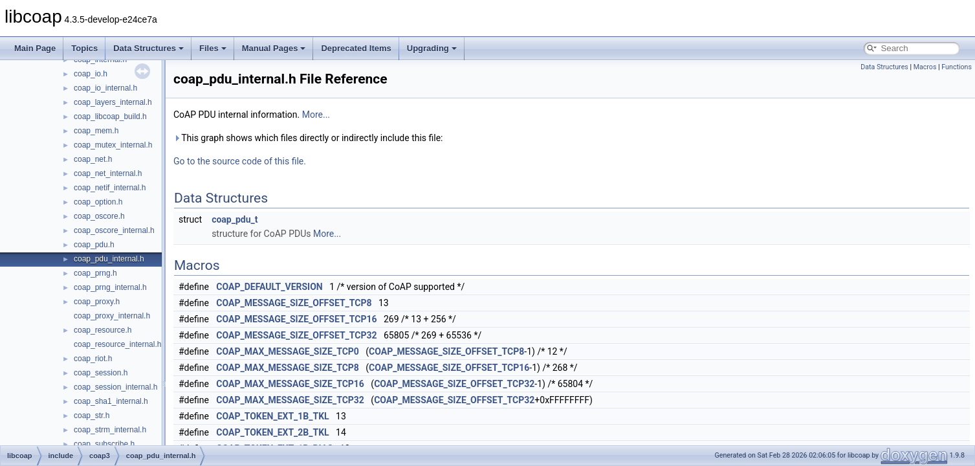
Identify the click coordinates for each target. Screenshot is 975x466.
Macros (925, 67)
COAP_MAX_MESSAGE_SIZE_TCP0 (287, 351)
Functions (956, 67)
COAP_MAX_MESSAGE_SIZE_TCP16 (290, 384)
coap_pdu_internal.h (109, 258)
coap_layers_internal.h (113, 102)
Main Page (35, 48)
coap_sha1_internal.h (111, 401)
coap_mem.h (96, 130)
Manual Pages (274, 48)
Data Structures (148, 48)
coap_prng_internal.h (110, 287)
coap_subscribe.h (104, 444)
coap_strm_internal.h (110, 429)
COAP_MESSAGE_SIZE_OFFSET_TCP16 (296, 319)
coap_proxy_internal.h (112, 315)
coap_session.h (100, 372)
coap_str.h (91, 415)
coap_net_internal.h (108, 173)
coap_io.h (90, 73)
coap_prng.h (95, 273)
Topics (84, 48)
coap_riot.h (93, 358)
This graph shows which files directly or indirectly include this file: (308, 138)
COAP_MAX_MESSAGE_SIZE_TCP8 (287, 367)
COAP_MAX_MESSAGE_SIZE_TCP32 (290, 400)
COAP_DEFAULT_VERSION (269, 287)
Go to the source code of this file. (239, 161)
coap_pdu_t (234, 219)
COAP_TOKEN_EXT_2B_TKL (272, 432)
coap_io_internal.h (105, 88)
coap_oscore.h (99, 216)
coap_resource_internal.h (117, 344)
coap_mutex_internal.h (113, 145)
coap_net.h (93, 159)
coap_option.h (98, 201)
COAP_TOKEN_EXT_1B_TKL (272, 416)
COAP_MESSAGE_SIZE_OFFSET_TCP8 (293, 303)
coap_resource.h (102, 330)
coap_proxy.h (97, 301)
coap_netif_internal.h (110, 187)
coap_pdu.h (94, 244)
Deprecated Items (356, 48)
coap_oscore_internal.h (114, 230)
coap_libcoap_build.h (110, 116)
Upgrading (432, 48)
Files (212, 48)
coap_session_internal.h (115, 387)
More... (316, 114)
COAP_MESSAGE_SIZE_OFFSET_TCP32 (296, 335)
